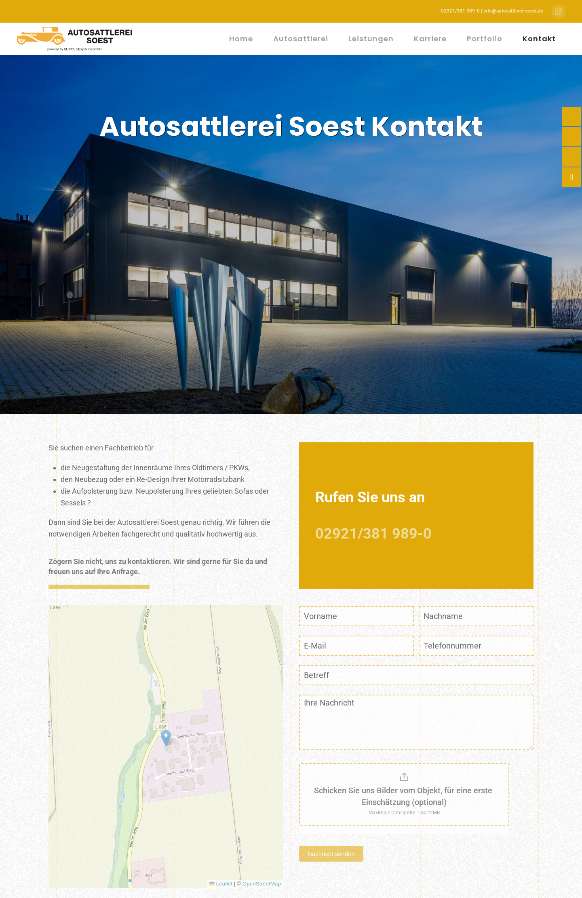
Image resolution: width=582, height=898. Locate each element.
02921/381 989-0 (373, 533)
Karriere (430, 39)
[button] (166, 738)
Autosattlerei (300, 39)
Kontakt (539, 39)
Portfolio (484, 39)
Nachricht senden (331, 853)
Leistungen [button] (371, 39)
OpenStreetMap (261, 884)
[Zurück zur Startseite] (75, 39)
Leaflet (220, 884)
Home (241, 39)
